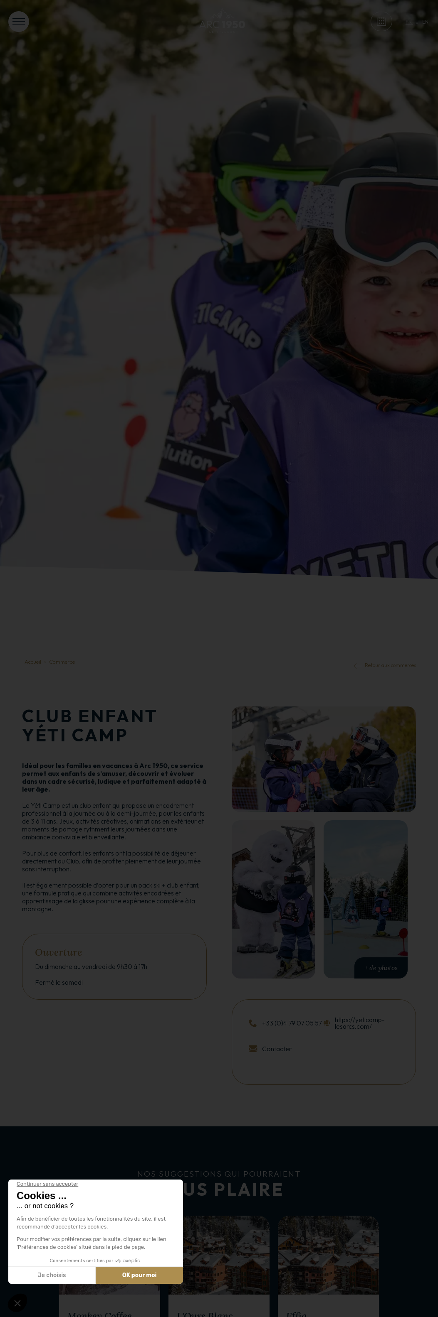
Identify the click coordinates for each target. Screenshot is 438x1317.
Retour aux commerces (390, 665)
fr (409, 22)
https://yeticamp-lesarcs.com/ (360, 1023)
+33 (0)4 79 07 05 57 (292, 1023)
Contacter (277, 1049)
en (425, 22)
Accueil (33, 661)
